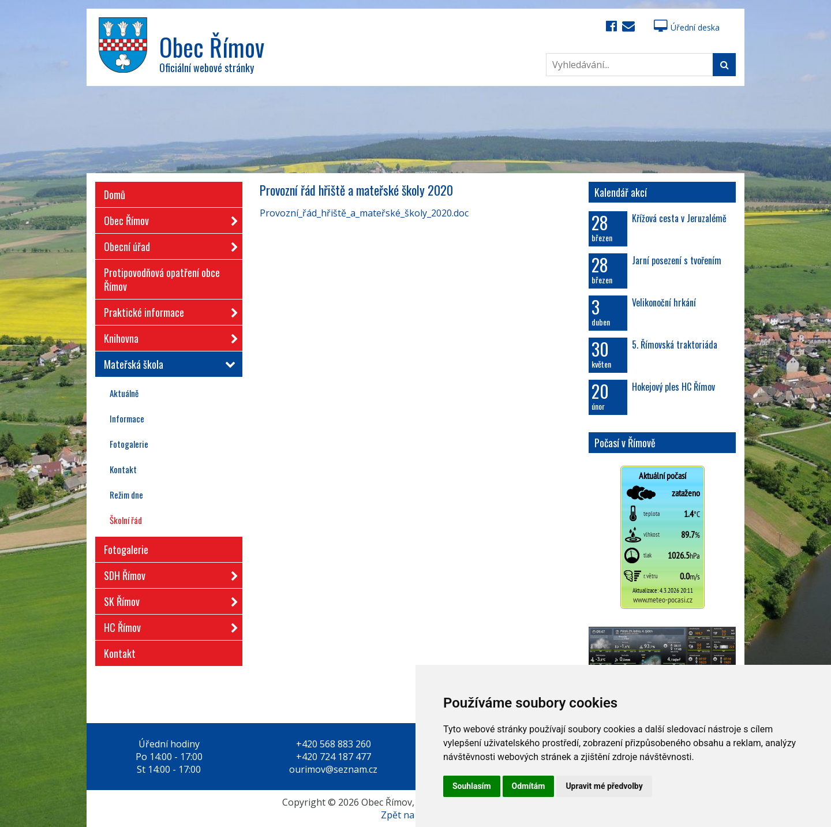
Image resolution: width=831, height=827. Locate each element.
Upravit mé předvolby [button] (604, 786)
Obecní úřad (167, 244)
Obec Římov (167, 218)
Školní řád (126, 520)
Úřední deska (687, 27)
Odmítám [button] (528, 786)
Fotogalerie (129, 443)
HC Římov (167, 625)
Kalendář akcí (620, 192)
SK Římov (167, 599)
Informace (127, 418)
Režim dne (126, 494)
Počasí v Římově (625, 442)
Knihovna (167, 336)
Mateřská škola (167, 364)
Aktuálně (124, 393)
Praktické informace (167, 310)
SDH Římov (167, 573)
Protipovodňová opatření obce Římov (162, 279)
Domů (114, 194)
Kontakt (123, 469)
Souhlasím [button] (471, 786)
